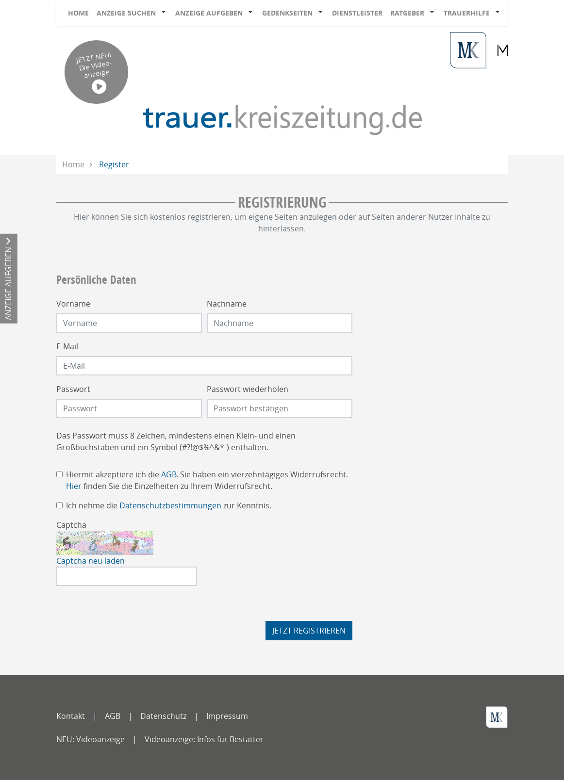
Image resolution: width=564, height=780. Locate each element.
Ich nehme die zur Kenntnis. (168, 505)
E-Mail (67, 346)
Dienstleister (357, 12)
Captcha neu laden (90, 560)
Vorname (73, 303)
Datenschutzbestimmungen (170, 505)
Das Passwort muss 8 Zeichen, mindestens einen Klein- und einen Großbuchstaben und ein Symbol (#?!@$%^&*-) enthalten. (176, 441)
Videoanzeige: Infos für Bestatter (204, 739)
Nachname (227, 303)
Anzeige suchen (126, 12)
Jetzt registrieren (309, 630)
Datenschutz (163, 716)
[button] (165, 13)
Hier (74, 486)
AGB (168, 474)
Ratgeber (407, 12)
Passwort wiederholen (247, 389)
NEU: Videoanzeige (90, 739)
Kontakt (70, 716)
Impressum (227, 716)
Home (78, 12)
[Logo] (282, 119)
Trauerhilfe (467, 12)
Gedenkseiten (287, 12)
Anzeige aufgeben (209, 12)
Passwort (73, 389)
